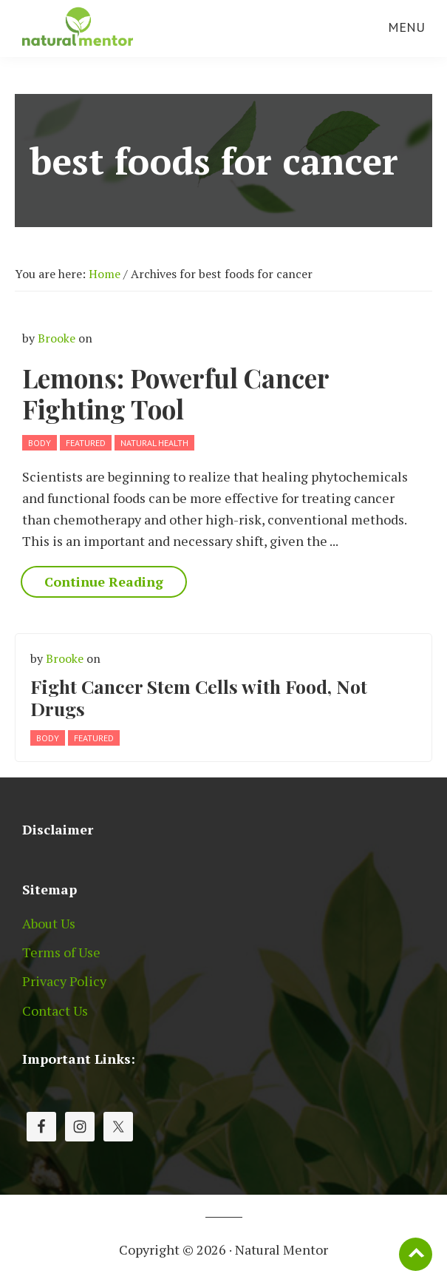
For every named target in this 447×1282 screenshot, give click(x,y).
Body (39, 442)
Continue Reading (103, 581)
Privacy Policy (64, 981)
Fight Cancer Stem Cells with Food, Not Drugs (198, 697)
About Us (48, 923)
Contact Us (55, 1010)
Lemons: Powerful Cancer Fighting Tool (175, 393)
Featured (86, 442)
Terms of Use (61, 952)
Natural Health (154, 442)
